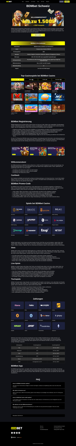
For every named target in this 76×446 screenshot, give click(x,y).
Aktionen (47, 1)
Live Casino (33, 1)
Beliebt (31, 79)
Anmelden (61, 1)
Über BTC (42, 427)
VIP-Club (42, 1)
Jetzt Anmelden (38, 34)
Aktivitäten (27, 1)
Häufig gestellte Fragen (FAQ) (59, 429)
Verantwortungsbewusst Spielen (59, 426)
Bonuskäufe (58, 79)
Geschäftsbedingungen (44, 429)
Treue (38, 1)
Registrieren (67, 1)
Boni (23, 1)
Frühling (45, 79)
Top (17, 79)
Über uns (41, 426)
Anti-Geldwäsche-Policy (58, 427)
